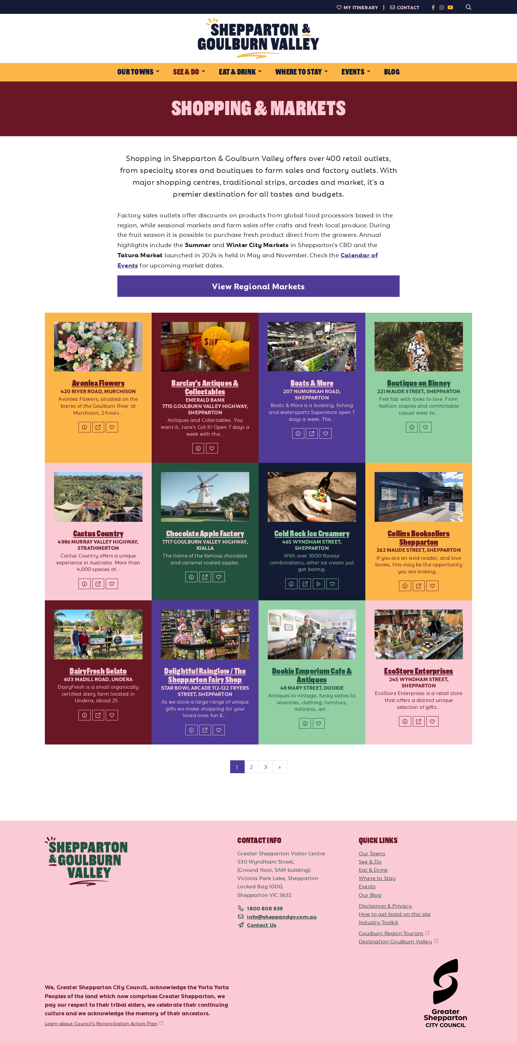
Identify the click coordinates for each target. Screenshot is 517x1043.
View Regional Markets (258, 286)
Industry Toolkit (378, 922)
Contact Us (261, 925)
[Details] (84, 427)
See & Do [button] (186, 72)
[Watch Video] (319, 584)
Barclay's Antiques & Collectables (204, 387)
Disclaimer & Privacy (385, 905)
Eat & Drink (373, 869)
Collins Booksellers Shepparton (419, 538)
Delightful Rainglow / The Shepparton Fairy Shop (205, 675)
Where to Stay (377, 877)
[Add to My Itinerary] (112, 427)
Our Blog (370, 894)
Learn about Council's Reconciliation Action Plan (101, 1023)
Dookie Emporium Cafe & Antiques (312, 675)
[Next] (280, 766)
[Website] (98, 427)
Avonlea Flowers (98, 383)
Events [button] (353, 72)
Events (367, 886)
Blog (392, 72)
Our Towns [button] (135, 72)
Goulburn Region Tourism (391, 932)
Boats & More (311, 383)
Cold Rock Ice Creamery (312, 533)
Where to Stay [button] (298, 72)
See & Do (370, 861)
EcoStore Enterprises (418, 671)
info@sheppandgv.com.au (282, 916)
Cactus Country (98, 533)
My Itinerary (357, 7)
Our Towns (372, 853)
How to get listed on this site (395, 913)
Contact (404, 7)
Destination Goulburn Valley (395, 941)
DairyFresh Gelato (98, 671)
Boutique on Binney (419, 383)
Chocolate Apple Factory (205, 533)
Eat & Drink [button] (237, 72)
